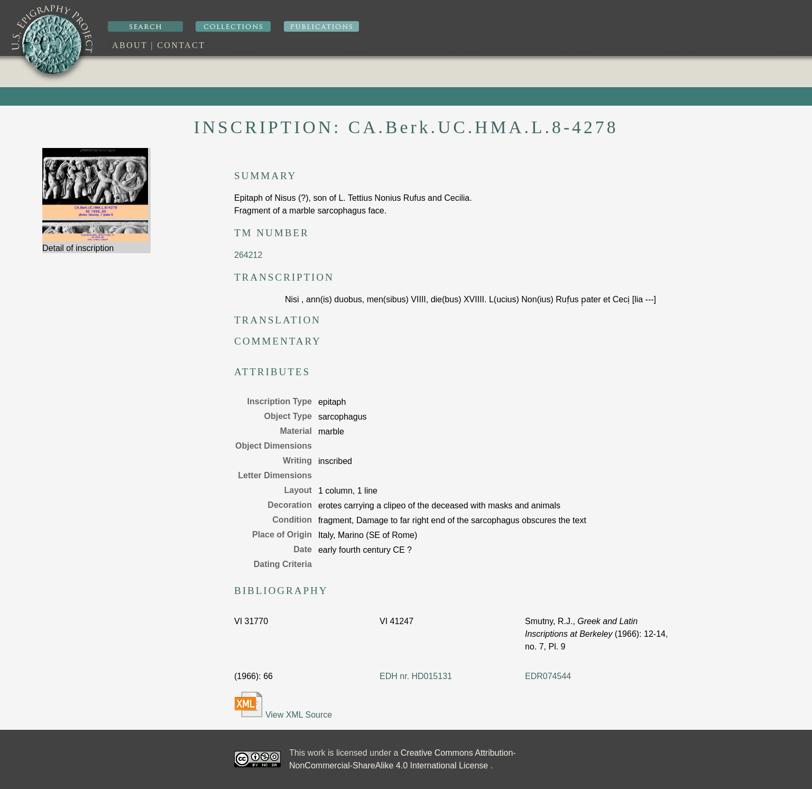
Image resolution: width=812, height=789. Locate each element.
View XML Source (283, 705)
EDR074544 (548, 676)
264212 (248, 254)
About (129, 45)
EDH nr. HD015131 (416, 676)
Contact (181, 45)
